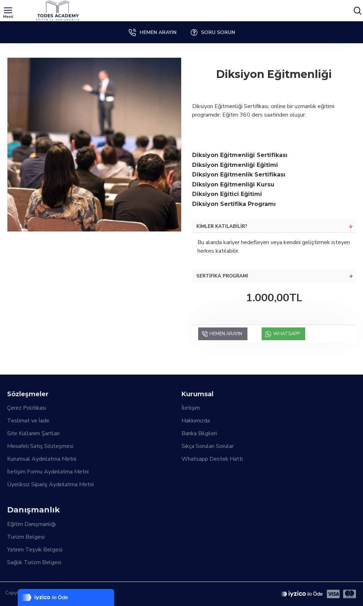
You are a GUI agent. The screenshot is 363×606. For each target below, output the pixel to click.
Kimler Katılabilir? (221, 226)
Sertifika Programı (222, 276)
